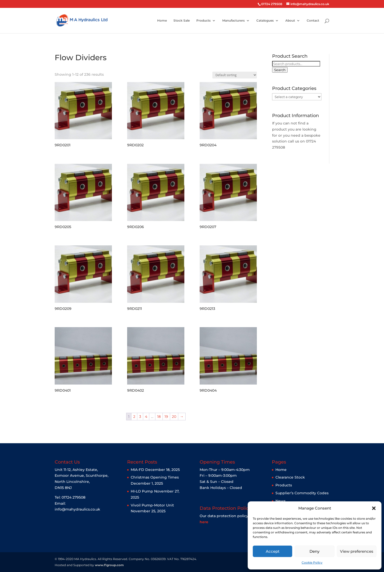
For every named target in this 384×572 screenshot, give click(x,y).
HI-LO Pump (142, 491)
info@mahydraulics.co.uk (77, 509)
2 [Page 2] (134, 416)
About (290, 20)
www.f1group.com (109, 565)
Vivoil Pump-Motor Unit (152, 505)
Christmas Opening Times (155, 477)
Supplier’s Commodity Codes (302, 493)
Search (280, 70)
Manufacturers (233, 20)
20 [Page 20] (174, 416)
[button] (373, 508)
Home (162, 20)
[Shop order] (234, 75)
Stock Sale (181, 20)
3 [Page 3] (140, 416)
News (280, 501)
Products (203, 20)
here (204, 522)
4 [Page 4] (146, 416)
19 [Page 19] (166, 416)
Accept (272, 551)
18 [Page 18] (159, 416)
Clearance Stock (290, 477)
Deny (314, 551)
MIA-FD (137, 469)
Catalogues (265, 20)
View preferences (356, 551)
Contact (313, 20)
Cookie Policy (312, 562)
